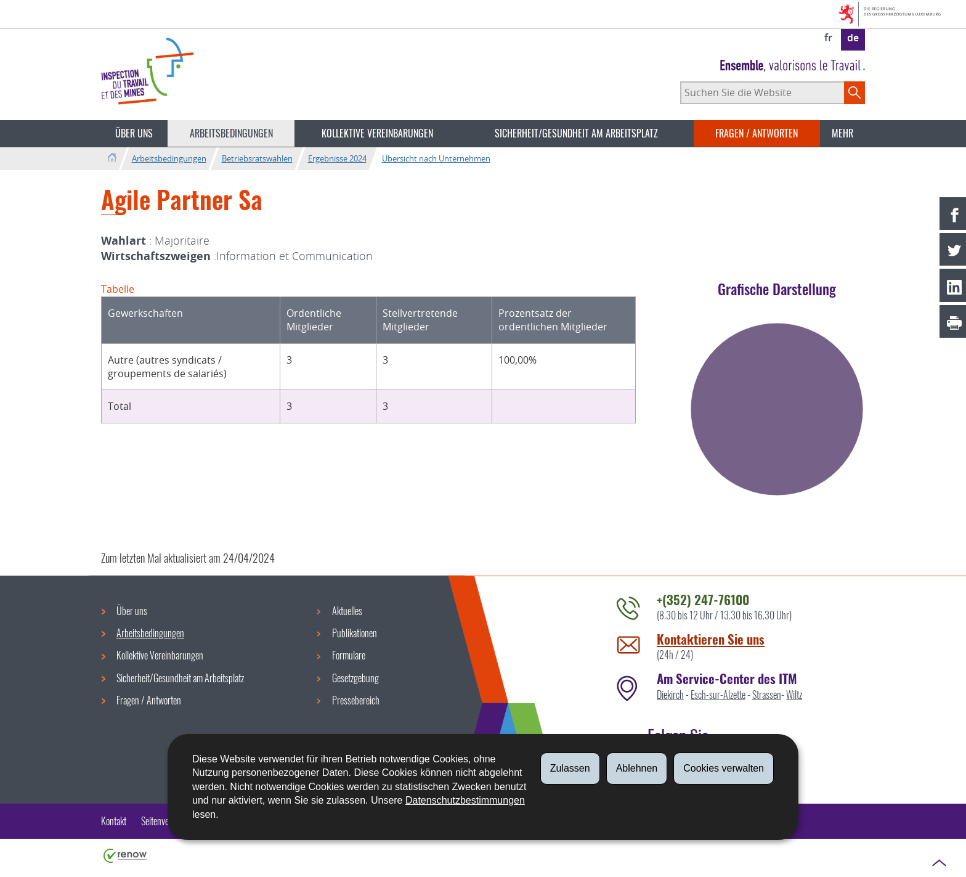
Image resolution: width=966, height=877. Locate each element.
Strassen (766, 694)
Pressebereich (356, 700)
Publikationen (354, 633)
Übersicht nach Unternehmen (436, 158)
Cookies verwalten (723, 768)
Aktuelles (347, 610)
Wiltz (794, 694)
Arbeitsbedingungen (231, 133)
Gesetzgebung (355, 678)
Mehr (842, 133)
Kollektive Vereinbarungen (377, 133)
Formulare (348, 655)
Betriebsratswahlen (257, 158)
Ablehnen (637, 768)
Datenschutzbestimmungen (465, 800)
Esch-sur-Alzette (718, 694)
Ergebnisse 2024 (337, 158)
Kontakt (113, 821)
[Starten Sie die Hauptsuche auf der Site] (854, 92)
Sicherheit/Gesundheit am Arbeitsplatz (576, 133)
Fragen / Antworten (756, 133)
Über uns (134, 133)
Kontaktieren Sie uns (711, 638)
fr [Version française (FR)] (828, 37)
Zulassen (570, 768)
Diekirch (670, 694)
